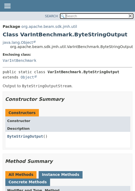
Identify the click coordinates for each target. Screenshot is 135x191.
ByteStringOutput (25, 136)
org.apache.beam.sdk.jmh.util (49, 26)
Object (27, 77)
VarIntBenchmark (19, 60)
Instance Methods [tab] (60, 174)
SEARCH (51, 16)
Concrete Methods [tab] (28, 182)
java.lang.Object (18, 42)
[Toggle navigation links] (7, 6)
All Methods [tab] (21, 174)
